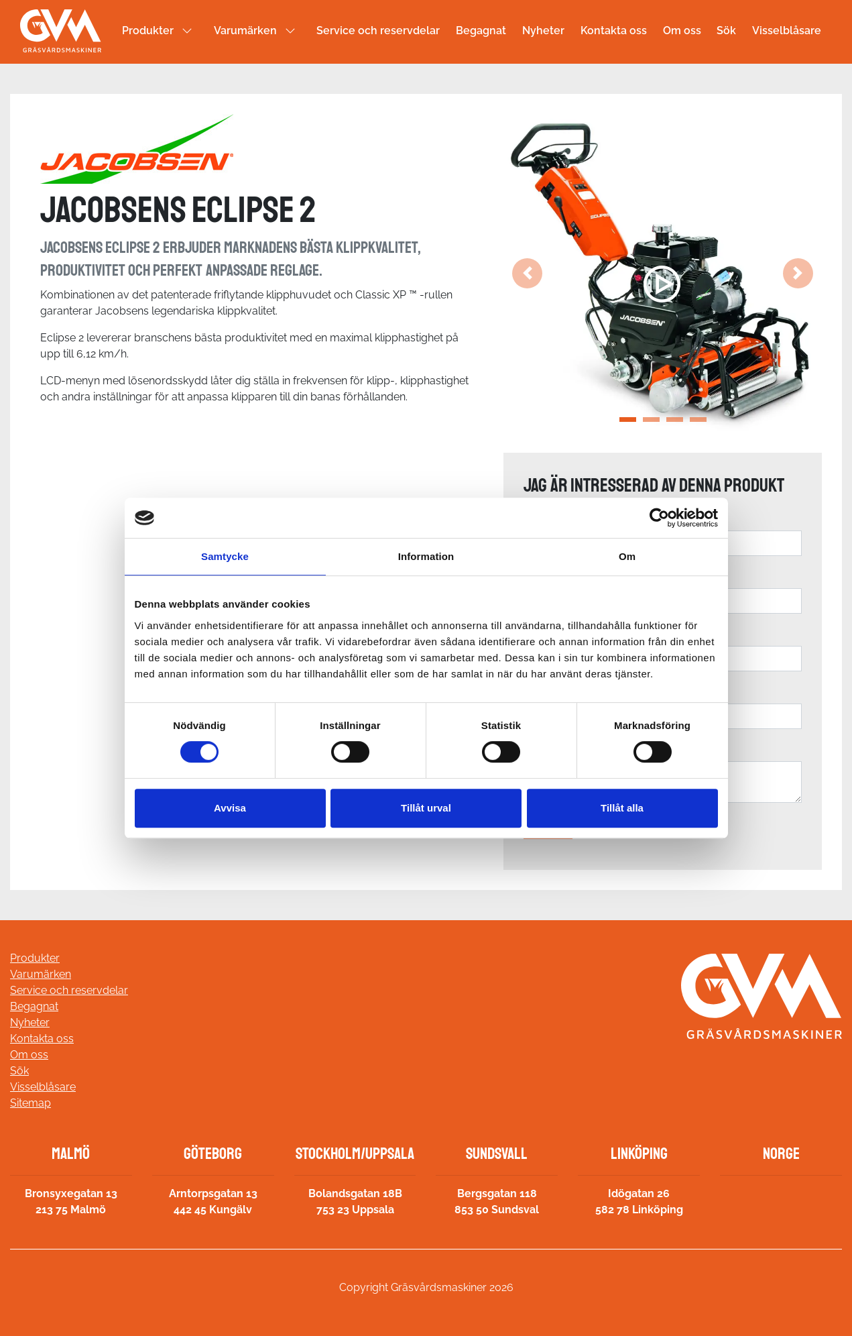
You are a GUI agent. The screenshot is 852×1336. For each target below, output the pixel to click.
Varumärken (245, 30)
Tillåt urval (426, 808)
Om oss (682, 30)
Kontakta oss (614, 30)
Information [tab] (426, 556)
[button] (527, 273)
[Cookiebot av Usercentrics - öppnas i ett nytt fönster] (659, 518)
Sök (726, 30)
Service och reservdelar (378, 30)
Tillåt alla (622, 808)
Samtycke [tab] (225, 556)
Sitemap (30, 1103)
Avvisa (230, 808)
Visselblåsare (786, 30)
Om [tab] (627, 556)
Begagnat (481, 30)
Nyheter (543, 30)
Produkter (148, 30)
